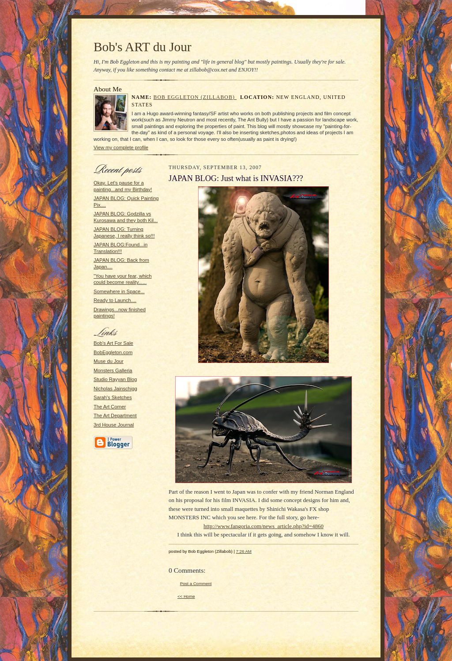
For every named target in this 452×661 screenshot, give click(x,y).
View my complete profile (121, 147)
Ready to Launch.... (115, 300)
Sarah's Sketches (113, 397)
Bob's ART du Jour (143, 47)
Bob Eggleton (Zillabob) (195, 97)
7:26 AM (244, 551)
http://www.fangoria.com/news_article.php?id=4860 (263, 526)
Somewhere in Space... (119, 291)
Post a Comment (196, 583)
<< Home (186, 596)
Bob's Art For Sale (113, 343)
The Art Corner (110, 406)
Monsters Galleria (113, 370)
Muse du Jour (109, 361)
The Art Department (115, 415)
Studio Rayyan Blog (115, 379)
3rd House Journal (114, 424)
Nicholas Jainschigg (115, 388)
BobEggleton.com (113, 352)
